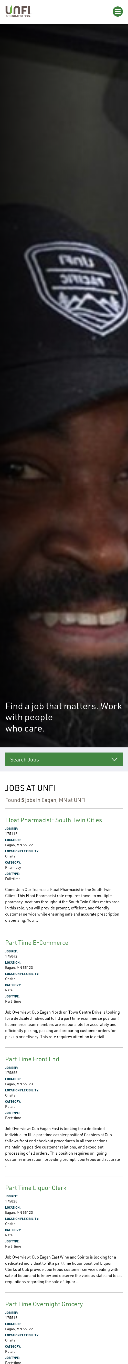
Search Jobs (24, 759)
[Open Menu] (118, 11)
